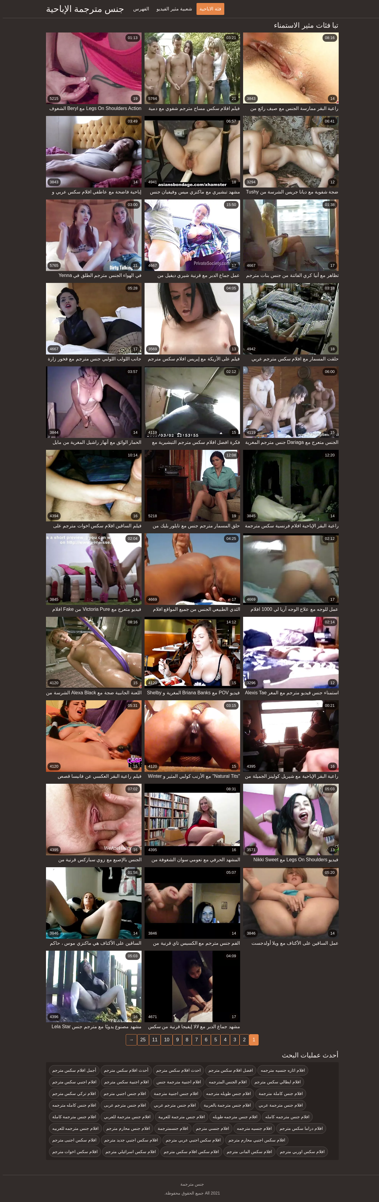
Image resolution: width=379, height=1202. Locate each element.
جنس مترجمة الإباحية (82, 9)
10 (164, 1039)
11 (152, 1039)
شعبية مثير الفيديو (171, 8)
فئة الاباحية (207, 8)
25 (140, 1039)
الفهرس (138, 8)
